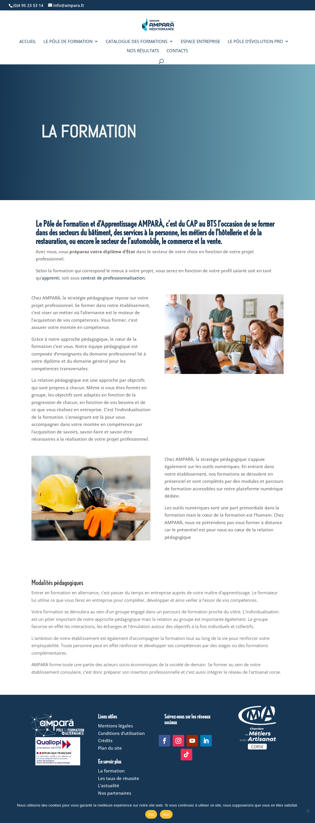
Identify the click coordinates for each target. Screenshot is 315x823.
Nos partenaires (114, 793)
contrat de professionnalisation (113, 278)
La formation (111, 771)
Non (166, 814)
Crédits (105, 740)
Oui (151, 814)
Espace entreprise (200, 41)
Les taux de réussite (118, 778)
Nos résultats (143, 51)
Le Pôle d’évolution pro (255, 41)
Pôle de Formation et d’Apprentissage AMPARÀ (103, 223)
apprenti (50, 278)
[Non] (308, 810)
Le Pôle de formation (68, 41)
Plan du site (110, 748)
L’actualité (108, 785)
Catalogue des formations (136, 41)
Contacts (177, 51)
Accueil (27, 41)
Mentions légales (115, 726)
